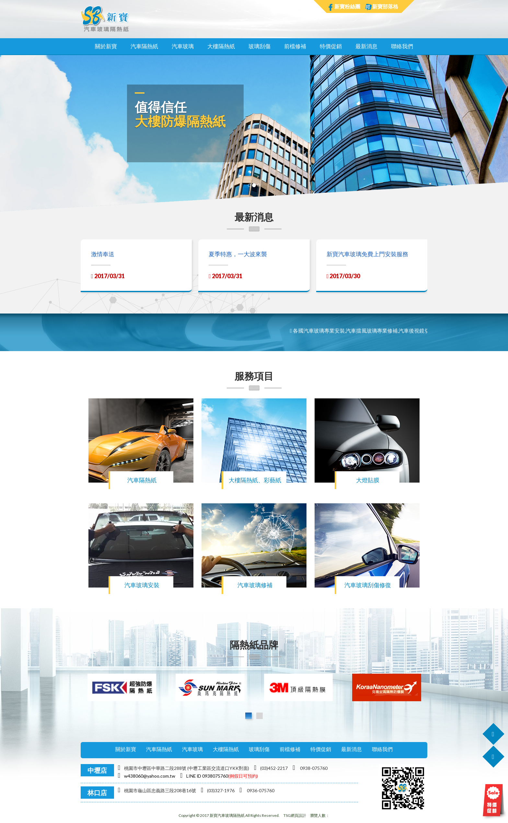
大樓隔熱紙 (221, 46)
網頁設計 (298, 815)
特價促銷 (331, 46)
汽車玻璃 (183, 46)
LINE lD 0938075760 (204, 776)
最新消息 (366, 46)
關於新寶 (106, 46)
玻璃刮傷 (259, 46)
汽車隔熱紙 (144, 46)
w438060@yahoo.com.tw (146, 776)
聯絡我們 (402, 46)
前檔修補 (295, 46)
